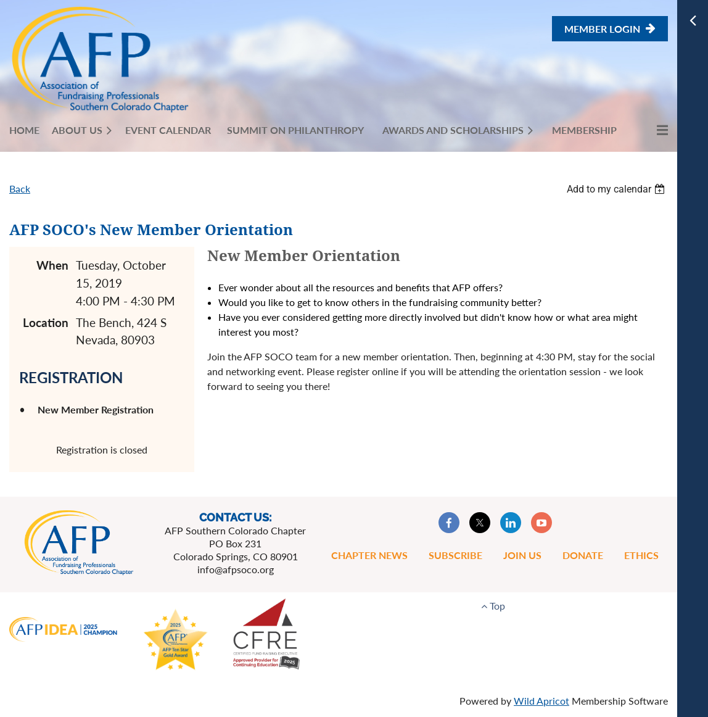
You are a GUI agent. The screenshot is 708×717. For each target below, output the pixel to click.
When (52, 265)
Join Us (522, 555)
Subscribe (455, 555)
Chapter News (369, 555)
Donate (582, 555)
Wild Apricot (541, 701)
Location (45, 322)
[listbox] (617, 189)
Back (19, 188)
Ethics (641, 555)
